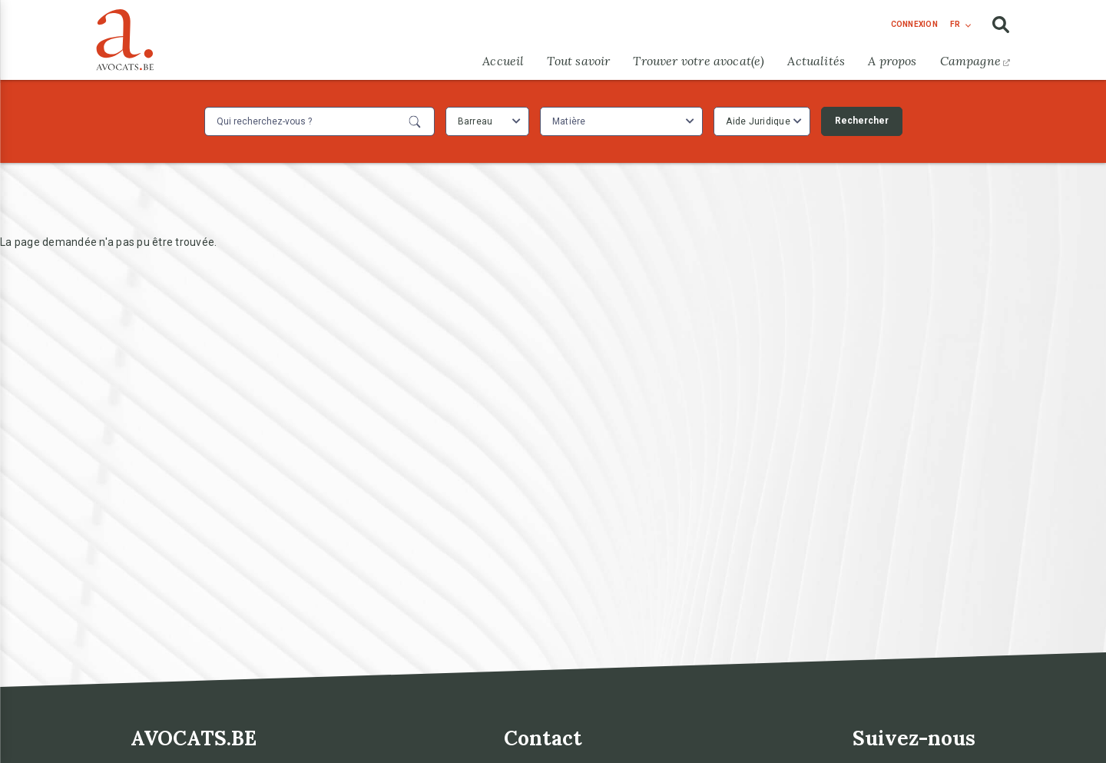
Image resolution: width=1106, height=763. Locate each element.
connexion (914, 24)
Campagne (975, 60)
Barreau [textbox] (475, 121)
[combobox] (487, 121)
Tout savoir (578, 60)
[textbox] (571, 121)
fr (955, 24)
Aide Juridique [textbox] (758, 121)
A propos (892, 60)
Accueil (503, 60)
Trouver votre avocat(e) (698, 60)
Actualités (816, 60)
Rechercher (862, 120)
